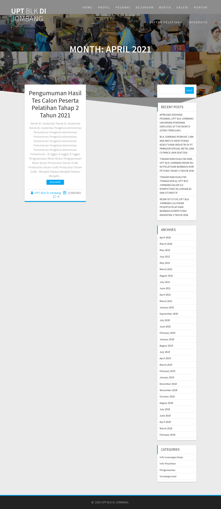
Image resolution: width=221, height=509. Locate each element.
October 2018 (167, 396)
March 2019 (166, 364)
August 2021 (166, 275)
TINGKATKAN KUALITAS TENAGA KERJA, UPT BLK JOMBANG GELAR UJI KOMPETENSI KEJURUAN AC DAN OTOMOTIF (176, 184)
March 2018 (166, 428)
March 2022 (166, 269)
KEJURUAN (145, 7)
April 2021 (165, 294)
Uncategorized (168, 476)
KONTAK (201, 7)
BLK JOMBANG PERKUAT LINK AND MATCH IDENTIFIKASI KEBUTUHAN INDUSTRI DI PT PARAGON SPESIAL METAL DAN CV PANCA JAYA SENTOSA (177, 144)
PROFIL (104, 7)
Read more (55, 182)
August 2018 (166, 403)
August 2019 (166, 345)
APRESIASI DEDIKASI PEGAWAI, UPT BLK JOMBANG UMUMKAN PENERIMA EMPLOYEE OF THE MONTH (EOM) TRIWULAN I (176, 122)
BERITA (165, 7)
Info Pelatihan (168, 463)
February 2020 (167, 332)
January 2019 (167, 377)
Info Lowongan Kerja (171, 457)
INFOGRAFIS (198, 22)
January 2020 (167, 339)
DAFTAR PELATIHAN (166, 22)
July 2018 (165, 409)
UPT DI (28, 15)
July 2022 (165, 256)
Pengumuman (167, 470)
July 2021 (165, 282)
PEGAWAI (123, 7)
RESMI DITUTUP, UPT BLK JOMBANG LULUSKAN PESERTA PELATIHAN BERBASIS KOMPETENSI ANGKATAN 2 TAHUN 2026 (174, 207)
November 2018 (168, 390)
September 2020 (169, 313)
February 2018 (167, 434)
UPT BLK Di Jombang (48, 193)
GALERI (183, 7)
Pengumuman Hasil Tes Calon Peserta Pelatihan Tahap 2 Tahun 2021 (55, 104)
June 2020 (165, 326)
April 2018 (165, 421)
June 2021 (165, 288)
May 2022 (165, 262)
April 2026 (165, 237)
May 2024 (165, 250)
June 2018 (165, 415)
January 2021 (167, 307)
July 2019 (165, 352)
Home (87, 7)
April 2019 (165, 358)
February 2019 (167, 371)
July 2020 (165, 320)
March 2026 (166, 243)
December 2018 (168, 383)
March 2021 (166, 301)
